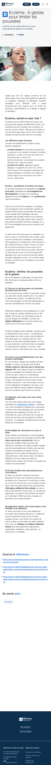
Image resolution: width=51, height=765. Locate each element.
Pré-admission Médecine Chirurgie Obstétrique (11, 752)
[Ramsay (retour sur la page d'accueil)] (8, 4)
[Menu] (47, 4)
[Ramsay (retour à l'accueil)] (25, 719)
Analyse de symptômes (33, 752)
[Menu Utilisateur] (43, 4)
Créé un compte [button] (25, 731)
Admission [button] (35, 4)
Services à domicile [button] (26, 4)
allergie (8, 602)
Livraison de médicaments (30, 761)
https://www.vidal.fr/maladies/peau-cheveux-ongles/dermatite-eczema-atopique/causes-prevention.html (25, 569)
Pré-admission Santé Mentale (10, 758)
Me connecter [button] (25, 727)
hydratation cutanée (25, 405)
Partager (21, 34)
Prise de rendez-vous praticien (33, 756)
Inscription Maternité (10, 762)
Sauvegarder (7, 34)
